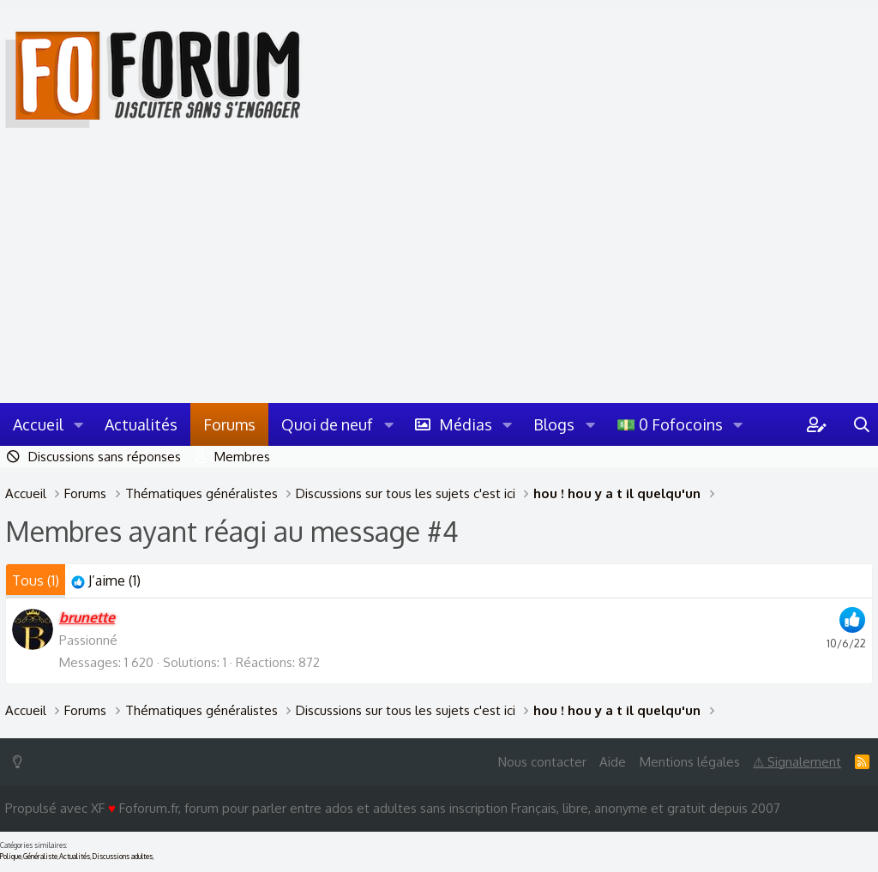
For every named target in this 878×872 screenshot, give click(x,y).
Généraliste (40, 856)
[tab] (106, 581)
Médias (465, 424)
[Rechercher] (861, 424)
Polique (10, 856)
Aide (612, 762)
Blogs (553, 424)
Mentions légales (690, 762)
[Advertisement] (439, 274)
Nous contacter (542, 762)
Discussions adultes (122, 856)
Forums (229, 424)
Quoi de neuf (327, 424)
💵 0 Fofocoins (669, 424)
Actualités (141, 424)
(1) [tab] (35, 580)
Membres (242, 456)
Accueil (38, 424)
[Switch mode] (21, 762)
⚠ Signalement (797, 762)
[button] (79, 424)
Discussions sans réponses (104, 456)
